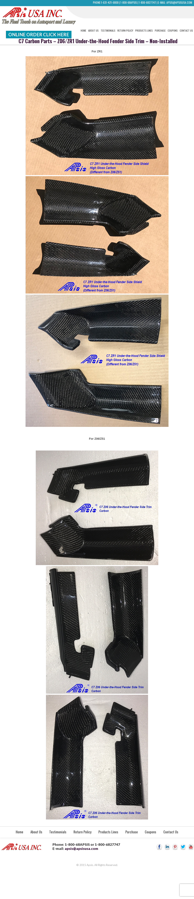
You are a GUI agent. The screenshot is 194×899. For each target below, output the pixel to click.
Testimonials (108, 30)
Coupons (173, 30)
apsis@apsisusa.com (179, 2)
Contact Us (186, 30)
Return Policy (125, 30)
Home (83, 30)
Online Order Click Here (38, 34)
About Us (93, 30)
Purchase (160, 30)
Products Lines (144, 30)
